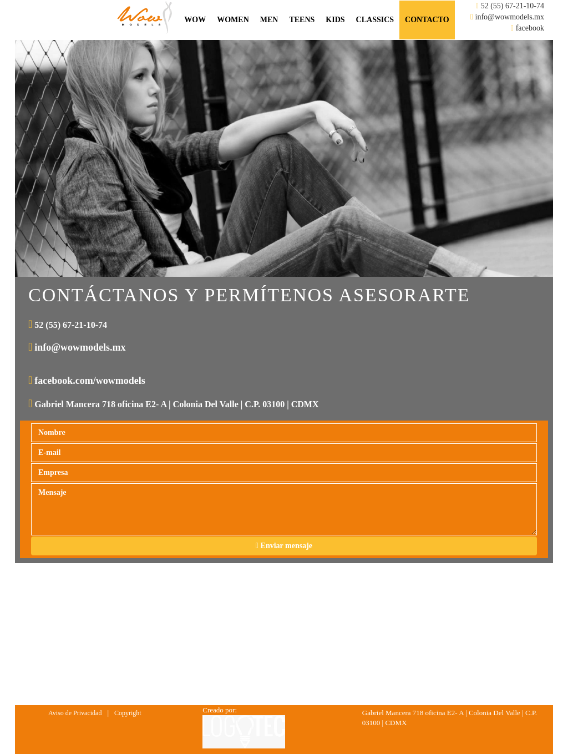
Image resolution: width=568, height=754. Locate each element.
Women (233, 20)
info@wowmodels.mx (510, 17)
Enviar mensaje (284, 546)
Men (269, 20)
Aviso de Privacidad (75, 713)
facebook (530, 28)
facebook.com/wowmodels (89, 380)
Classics (375, 20)
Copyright (127, 713)
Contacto (427, 20)
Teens (302, 20)
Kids (335, 20)
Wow (195, 20)
